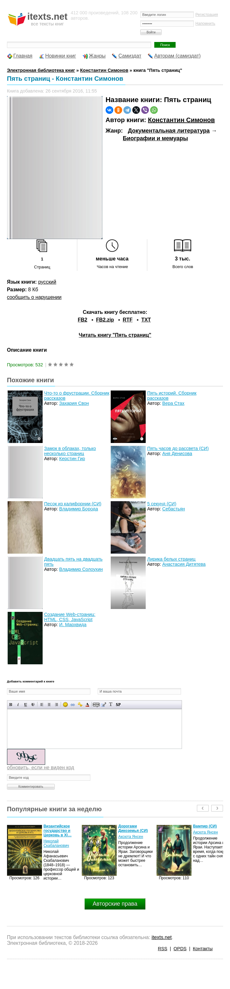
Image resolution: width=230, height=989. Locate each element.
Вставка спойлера (118, 705)
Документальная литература (169, 131)
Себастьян (173, 508)
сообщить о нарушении (34, 297)
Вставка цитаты (103, 705)
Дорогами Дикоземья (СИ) (133, 828)
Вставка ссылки (72, 705)
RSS (162, 948)
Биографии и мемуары (155, 138)
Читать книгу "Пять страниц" (115, 335)
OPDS (180, 948)
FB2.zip (105, 319)
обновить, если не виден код (40, 767)
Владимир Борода (78, 508)
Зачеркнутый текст (33, 705)
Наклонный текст (18, 705)
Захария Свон (74, 403)
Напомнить (205, 23)
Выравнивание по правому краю (56, 705)
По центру (49, 705)
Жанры (97, 56)
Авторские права (115, 904)
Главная (22, 56)
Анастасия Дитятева (184, 564)
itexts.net (161, 937)
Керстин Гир (72, 458)
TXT (146, 319)
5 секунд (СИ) (162, 503)
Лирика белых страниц (171, 559)
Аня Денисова (177, 453)
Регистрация (206, 14)
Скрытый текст (96, 705)
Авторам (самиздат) (177, 56)
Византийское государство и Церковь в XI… (58, 830)
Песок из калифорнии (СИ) (72, 503)
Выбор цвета (87, 705)
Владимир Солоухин (81, 569)
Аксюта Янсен (130, 836)
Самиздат (129, 56)
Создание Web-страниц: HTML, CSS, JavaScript (69, 617)
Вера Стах (173, 403)
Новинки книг (60, 56)
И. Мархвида (73, 624)
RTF (128, 319)
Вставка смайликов (65, 705)
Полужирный (11, 705)
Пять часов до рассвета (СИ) (178, 448)
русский (47, 282)
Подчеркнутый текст (25, 705)
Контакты (203, 948)
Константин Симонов (181, 119)
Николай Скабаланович (56, 843)
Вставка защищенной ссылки (80, 705)
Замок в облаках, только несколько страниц (70, 451)
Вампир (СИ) (205, 826)
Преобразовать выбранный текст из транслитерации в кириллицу (111, 705)
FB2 (82, 319)
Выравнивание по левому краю (41, 705)
